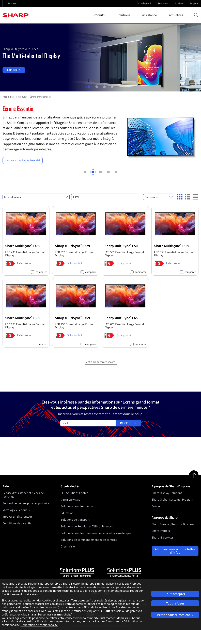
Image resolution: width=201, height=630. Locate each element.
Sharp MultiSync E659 (122, 318)
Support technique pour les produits (26, 503)
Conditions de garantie (17, 523)
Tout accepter (175, 594)
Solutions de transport (75, 520)
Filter (104, 197)
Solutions (124, 15)
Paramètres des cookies (19, 621)
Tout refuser (175, 603)
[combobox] (36, 197)
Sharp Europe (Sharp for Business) (173, 524)
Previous (7, 155)
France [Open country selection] (12, 3)
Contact (157, 506)
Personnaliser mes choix (175, 615)
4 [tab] (112, 86)
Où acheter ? (144, 3)
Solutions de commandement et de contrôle (89, 540)
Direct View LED (70, 500)
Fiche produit (24, 263)
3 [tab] (104, 86)
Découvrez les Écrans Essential (22, 160)
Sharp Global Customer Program (172, 500)
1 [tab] (89, 86)
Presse (194, 3)
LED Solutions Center (74, 493)
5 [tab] (116, 171)
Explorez (13, 70)
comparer (41, 272)
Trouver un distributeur (17, 517)
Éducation (67, 513)
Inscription (128, 423)
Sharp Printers (161, 531)
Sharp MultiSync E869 (22, 318)
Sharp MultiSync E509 (122, 246)
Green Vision (68, 546)
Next (194, 155)
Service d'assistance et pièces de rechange (23, 495)
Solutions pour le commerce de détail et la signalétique (96, 533)
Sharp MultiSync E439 (22, 246)
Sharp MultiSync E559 (171, 246)
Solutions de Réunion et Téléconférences (87, 526)
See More (163, 3)
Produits (99, 15)
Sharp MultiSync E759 (72, 318)
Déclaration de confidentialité (39, 625)
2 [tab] (96, 86)
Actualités (176, 15)
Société (179, 3)
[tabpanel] (100, 57)
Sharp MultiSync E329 (72, 246)
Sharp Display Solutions (167, 493)
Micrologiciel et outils (16, 510)
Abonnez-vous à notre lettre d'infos (175, 551)
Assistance (150, 15)
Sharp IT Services (163, 537)
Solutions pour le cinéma (77, 506)
